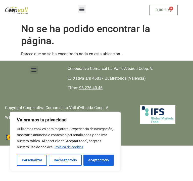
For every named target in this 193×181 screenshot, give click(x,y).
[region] (65, 141)
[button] (82, 9)
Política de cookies (69, 148)
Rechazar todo (65, 160)
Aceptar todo (98, 160)
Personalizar (32, 160)
